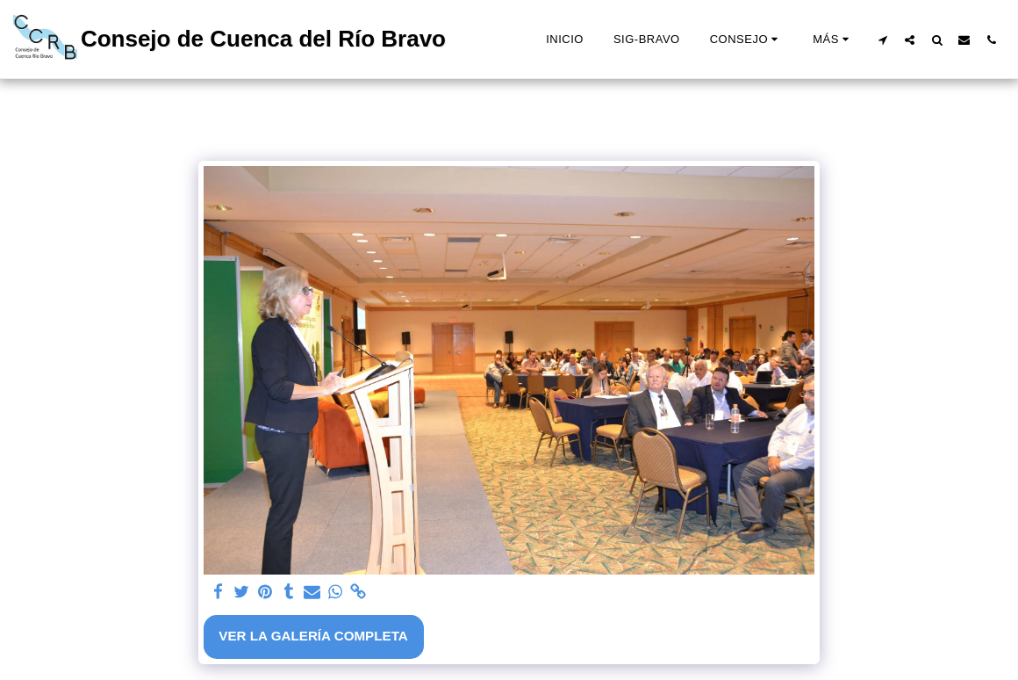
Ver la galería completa (313, 635)
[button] (746, 39)
